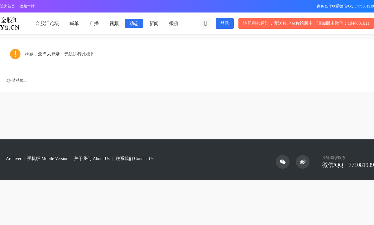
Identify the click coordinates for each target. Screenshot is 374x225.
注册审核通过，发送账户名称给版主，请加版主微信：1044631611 (306, 23)
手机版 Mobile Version (47, 158)
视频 (114, 23)
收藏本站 (27, 6)
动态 (134, 23)
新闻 (154, 23)
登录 (224, 23)
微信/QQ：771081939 (348, 165)
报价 (174, 23)
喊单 (74, 23)
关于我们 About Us (92, 158)
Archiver (14, 158)
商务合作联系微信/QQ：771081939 (345, 6)
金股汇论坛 (47, 23)
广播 (94, 23)
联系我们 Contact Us (135, 158)
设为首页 (7, 6)
